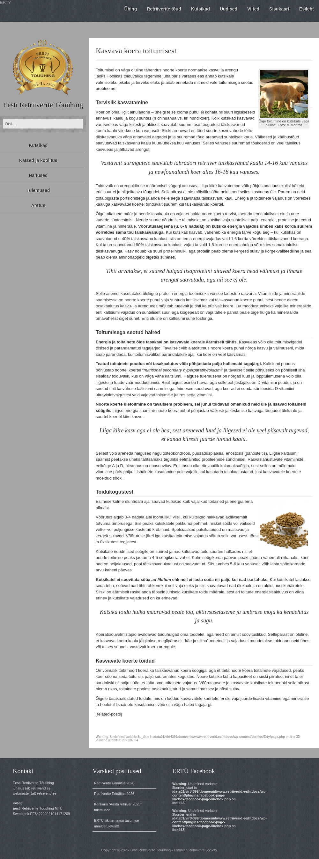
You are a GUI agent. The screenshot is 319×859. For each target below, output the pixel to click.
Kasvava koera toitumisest (136, 51)
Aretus (38, 205)
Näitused (38, 175)
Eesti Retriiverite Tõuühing (43, 105)
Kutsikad (38, 145)
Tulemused (38, 190)
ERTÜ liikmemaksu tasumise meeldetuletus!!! (116, 823)
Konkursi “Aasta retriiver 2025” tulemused (118, 807)
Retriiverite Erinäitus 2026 (114, 783)
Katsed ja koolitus (38, 160)
